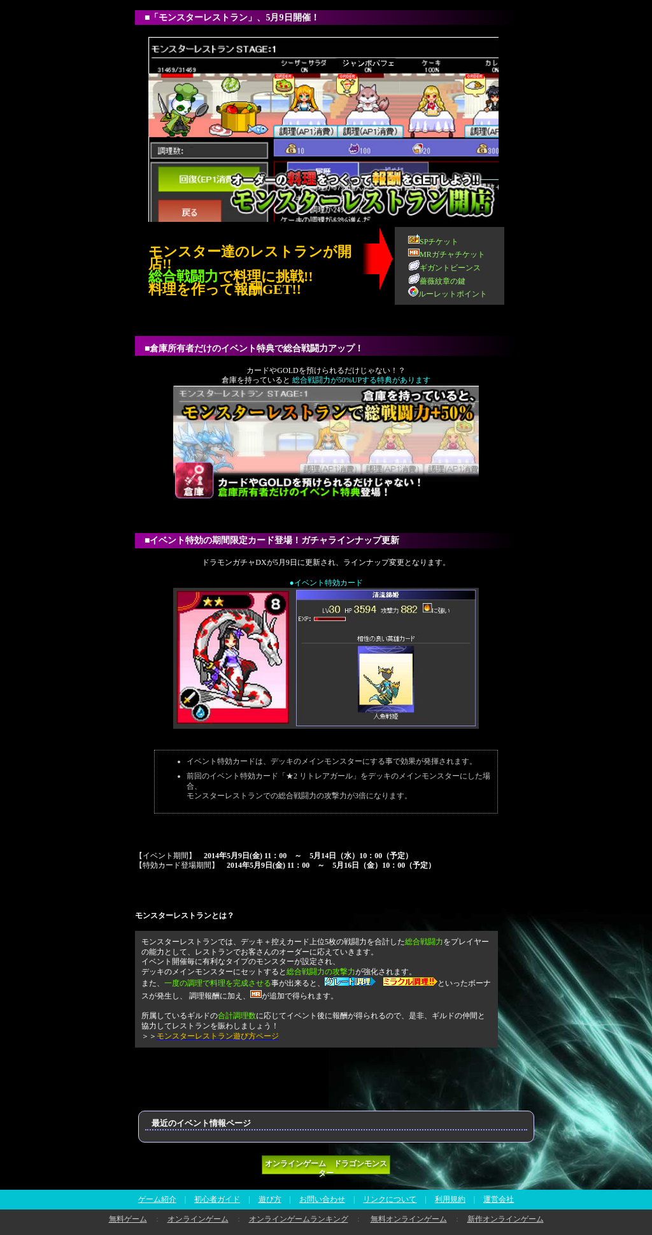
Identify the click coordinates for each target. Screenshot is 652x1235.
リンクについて (389, 1199)
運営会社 (498, 1199)
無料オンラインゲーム (409, 1219)
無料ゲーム (128, 1219)
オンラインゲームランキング (298, 1219)
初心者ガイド (217, 1199)
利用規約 (450, 1199)
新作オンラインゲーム (505, 1219)
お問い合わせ (322, 1199)
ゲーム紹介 (157, 1199)
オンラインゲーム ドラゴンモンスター (326, 1166)
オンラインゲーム (198, 1219)
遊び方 (270, 1199)
